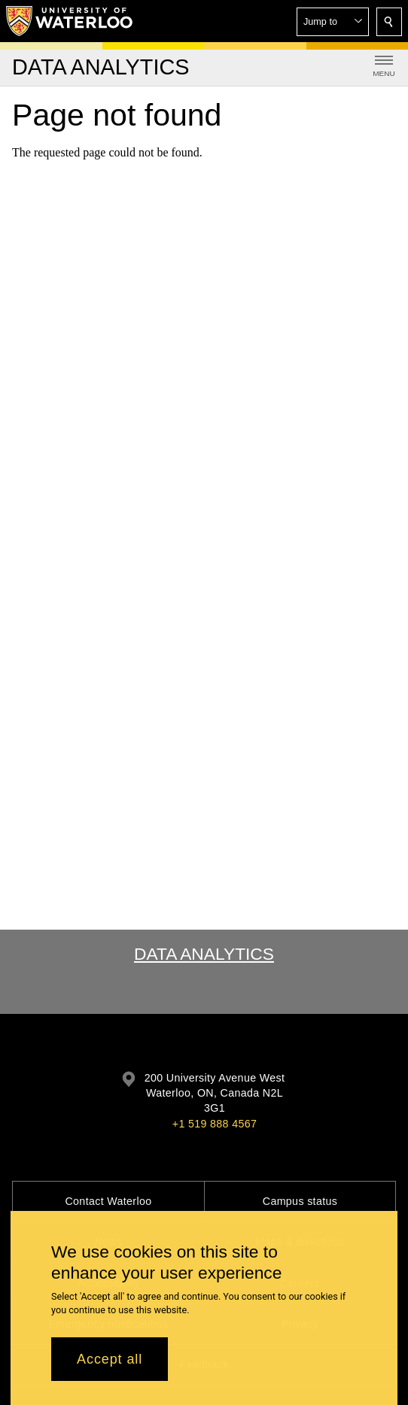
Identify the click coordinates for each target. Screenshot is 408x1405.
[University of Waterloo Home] (70, 21)
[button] (332, 21)
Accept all (109, 1361)
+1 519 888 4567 (214, 1124)
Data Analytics (204, 953)
